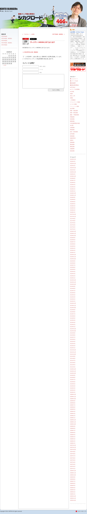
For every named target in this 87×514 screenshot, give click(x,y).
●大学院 (72, 91)
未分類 (71, 125)
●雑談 (71, 98)
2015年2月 (72, 276)
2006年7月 (72, 481)
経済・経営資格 (74, 131)
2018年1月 (72, 212)
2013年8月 (72, 311)
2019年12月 (73, 176)
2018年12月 (73, 193)
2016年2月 (72, 250)
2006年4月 (72, 487)
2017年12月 (73, 214)
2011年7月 (72, 360)
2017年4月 (72, 222)
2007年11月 (73, 447)
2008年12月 (73, 420)
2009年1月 (72, 417)
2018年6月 (72, 201)
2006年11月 (73, 473)
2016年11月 (73, 233)
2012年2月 (72, 345)
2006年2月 (72, 492)
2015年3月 (72, 273)
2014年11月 (73, 282)
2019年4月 (72, 184)
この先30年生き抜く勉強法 (30, 52)
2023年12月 (73, 159)
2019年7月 (72, 180)
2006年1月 (72, 494)
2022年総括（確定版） (7, 38)
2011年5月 (72, 364)
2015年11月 (73, 256)
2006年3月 (72, 489)
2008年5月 (72, 434)
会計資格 (72, 108)
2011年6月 (72, 362)
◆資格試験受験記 (74, 85)
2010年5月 (72, 384)
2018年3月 (72, 208)
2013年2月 (72, 324)
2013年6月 (72, 316)
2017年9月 (72, 218)
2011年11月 (73, 352)
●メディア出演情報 (74, 89)
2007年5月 (72, 460)
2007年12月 (73, 445)
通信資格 (72, 144)
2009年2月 (72, 415)
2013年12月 (73, 303)
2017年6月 (72, 220)
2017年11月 (73, 216)
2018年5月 (72, 203)
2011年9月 (72, 356)
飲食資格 (72, 151)
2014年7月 (72, 290)
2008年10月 (73, 424)
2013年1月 (72, 326)
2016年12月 (73, 231)
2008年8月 (72, 428)
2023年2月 (72, 161)
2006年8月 (72, 479)
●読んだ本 (72, 95)
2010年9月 (72, 375)
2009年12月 (73, 394)
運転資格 (72, 146)
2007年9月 (72, 451)
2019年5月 (72, 182)
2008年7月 (72, 430)
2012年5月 (72, 339)
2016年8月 (72, 239)
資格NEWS (73, 138)
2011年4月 (72, 367)
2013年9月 (72, 309)
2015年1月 (72, 278)
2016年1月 (72, 252)
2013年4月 (72, 320)
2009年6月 (72, 407)
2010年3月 (72, 388)
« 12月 (4, 65)
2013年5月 (72, 318)
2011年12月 (73, 350)
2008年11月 (73, 422)
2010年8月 (72, 377)
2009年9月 (72, 400)
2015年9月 (72, 261)
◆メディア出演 (74, 81)
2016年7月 (72, 242)
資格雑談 (72, 142)
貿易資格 (72, 136)
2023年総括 (4, 36)
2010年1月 (72, 392)
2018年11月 (73, 195)
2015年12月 (73, 254)
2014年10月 (73, 284)
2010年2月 (72, 390)
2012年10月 (73, 331)
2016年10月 (73, 235)
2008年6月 (72, 432)
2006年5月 (72, 485)
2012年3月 (72, 343)
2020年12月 (73, 172)
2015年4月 (72, 271)
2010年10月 (73, 373)
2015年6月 (72, 267)
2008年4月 (72, 436)
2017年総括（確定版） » (58, 34)
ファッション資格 (74, 106)
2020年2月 (72, 174)
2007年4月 (72, 462)
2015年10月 (73, 258)
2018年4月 (72, 206)
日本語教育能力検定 (75, 123)
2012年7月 (72, 337)
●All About (72, 87)
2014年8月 (72, 288)
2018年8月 (72, 199)
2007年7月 (72, 456)
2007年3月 (72, 464)
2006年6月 (72, 483)
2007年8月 (72, 453)
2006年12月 (73, 470)
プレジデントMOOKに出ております (42, 42)
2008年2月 (72, 441)
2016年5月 (72, 246)
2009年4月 (72, 411)
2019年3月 (72, 187)
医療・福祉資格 (74, 110)
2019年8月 (72, 178)
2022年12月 (73, 163)
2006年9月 (72, 477)
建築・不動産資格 (74, 114)
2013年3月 (72, 322)
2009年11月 (73, 396)
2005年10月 (73, 500)
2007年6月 (72, 458)
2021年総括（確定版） (7, 42)
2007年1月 (72, 468)
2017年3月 (72, 225)
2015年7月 (72, 265)
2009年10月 (73, 398)
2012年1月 (72, 347)
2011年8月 (72, 358)
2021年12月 (73, 167)
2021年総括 (4, 45)
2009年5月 (72, 409)
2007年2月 (72, 466)
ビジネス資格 (73, 104)
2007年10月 (73, 449)
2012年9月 (72, 333)
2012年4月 (72, 341)
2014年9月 (72, 286)
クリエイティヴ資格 (75, 102)
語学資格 (72, 133)
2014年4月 (72, 295)
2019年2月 (72, 189)
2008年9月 (72, 426)
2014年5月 (72, 292)
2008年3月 (72, 439)
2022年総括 (4, 40)
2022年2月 (72, 165)
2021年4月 (72, 170)
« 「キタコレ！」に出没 (28, 34)
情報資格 (72, 117)
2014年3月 (72, 297)
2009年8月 (72, 403)
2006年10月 (73, 475)
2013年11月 (73, 305)
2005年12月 (73, 496)
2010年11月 (73, 371)
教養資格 (72, 121)
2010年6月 (72, 381)
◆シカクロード (74, 78)
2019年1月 (72, 191)
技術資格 (72, 119)
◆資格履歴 (73, 83)
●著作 (71, 93)
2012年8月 (72, 335)
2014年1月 (72, 301)
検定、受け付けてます (6, 11)
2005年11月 (73, 498)
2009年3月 (72, 413)
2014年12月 (73, 280)
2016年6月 (72, 244)
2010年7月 (72, 379)
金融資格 (72, 148)
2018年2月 (72, 210)
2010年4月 (72, 386)
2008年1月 (72, 443)
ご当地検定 (73, 100)
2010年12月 (73, 369)
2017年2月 (72, 227)
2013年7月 (72, 314)
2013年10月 (73, 307)
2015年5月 (72, 269)
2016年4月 (72, 248)
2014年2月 (72, 299)
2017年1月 (72, 229)
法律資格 (72, 127)
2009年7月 (72, 405)
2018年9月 (72, 197)
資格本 (71, 140)
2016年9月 (72, 237)
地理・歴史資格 (74, 112)
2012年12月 (73, 328)
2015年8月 (72, 263)
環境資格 (72, 129)
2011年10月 (73, 354)
